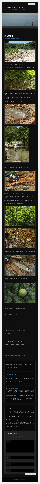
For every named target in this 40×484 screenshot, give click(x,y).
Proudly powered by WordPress (20, 479)
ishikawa (17, 38)
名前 (7, 457)
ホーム (6, 27)
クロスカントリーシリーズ (13, 330)
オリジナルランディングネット (17, 193)
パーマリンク (22, 355)
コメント (8, 441)
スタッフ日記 (11, 355)
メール (8, 463)
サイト (8, 470)
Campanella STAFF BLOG (13, 7)
